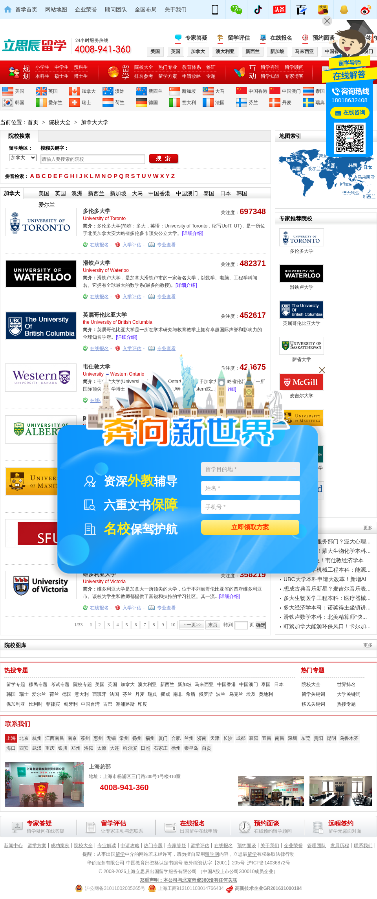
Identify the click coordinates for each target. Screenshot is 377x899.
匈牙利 (71, 704)
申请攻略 (191, 76)
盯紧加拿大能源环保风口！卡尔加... (327, 626)
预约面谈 (246, 845)
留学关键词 (313, 694)
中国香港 (258, 91)
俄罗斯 (206, 694)
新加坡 (189, 91)
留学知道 (270, 76)
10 (172, 624)
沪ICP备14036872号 (268, 863)
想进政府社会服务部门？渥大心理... (327, 541)
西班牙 (99, 694)
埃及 (251, 694)
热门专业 (167, 67)
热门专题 (312, 670)
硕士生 (62, 76)
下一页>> (191, 624)
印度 (142, 704)
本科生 (42, 76)
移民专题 (38, 684)
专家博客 (294, 76)
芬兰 (253, 102)
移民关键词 (313, 704)
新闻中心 (13, 845)
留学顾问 (294, 67)
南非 (178, 694)
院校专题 (82, 684)
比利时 (36, 704)
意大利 (189, 102)
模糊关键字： (54, 148)
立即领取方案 (250, 527)
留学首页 (26, 9)
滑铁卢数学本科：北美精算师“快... (325, 617)
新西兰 (155, 91)
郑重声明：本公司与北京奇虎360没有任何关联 (188, 880)
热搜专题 (16, 670)
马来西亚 (204, 684)
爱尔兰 (55, 102)
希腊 (190, 694)
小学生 (42, 67)
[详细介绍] (192, 233)
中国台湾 (90, 704)
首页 (32, 122)
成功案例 (60, 845)
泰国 (320, 91)
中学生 (62, 67)
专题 (211, 76)
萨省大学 (301, 349)
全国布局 (146, 9)
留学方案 (167, 76)
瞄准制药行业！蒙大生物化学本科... (327, 551)
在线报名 (281, 38)
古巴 (107, 704)
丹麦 (286, 102)
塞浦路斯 (125, 704)
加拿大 (89, 91)
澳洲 (119, 91)
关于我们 (176, 9)
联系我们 (363, 845)
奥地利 (266, 694)
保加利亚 (15, 704)
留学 (120, 854)
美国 (19, 91)
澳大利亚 (147, 684)
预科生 (81, 67)
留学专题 (15, 684)
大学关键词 (349, 694)
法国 (220, 102)
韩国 (19, 102)
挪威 (165, 694)
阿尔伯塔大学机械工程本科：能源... (327, 570)
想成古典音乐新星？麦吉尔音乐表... (327, 588)
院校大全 (143, 67)
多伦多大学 (96, 211)
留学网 (212, 854)
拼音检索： (17, 176)
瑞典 (320, 102)
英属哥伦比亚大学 (105, 315)
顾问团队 (116, 9)
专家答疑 (196, 38)
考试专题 (60, 684)
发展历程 (339, 845)
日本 (225, 193)
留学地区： (21, 148)
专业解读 (106, 845)
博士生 (81, 76)
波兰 (220, 694)
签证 (211, 67)
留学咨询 (270, 67)
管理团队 (316, 845)
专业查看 (166, 245)
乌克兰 (236, 694)
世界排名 (346, 684)
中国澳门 (291, 91)
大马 (220, 91)
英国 (53, 91)
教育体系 (191, 67)
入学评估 (132, 245)
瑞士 (86, 102)
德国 (153, 102)
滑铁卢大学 (96, 263)
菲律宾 (53, 704)
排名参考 (143, 76)
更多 (368, 527)
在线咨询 (354, 113)
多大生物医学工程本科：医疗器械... (327, 598)
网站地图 (56, 9)
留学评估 (239, 38)
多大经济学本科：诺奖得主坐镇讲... (327, 607)
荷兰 (119, 102)
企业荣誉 (86, 9)
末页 (213, 624)
